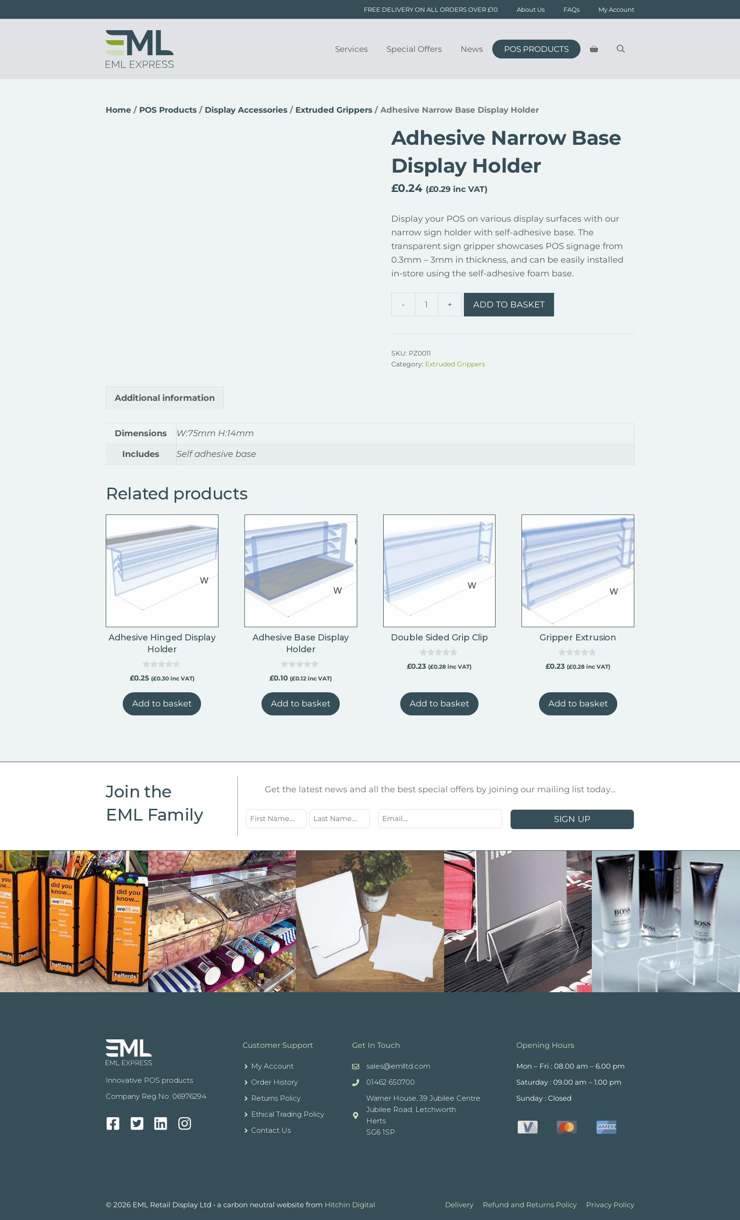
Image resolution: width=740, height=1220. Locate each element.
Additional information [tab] (165, 398)
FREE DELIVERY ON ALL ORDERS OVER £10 (431, 9)
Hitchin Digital (350, 1204)
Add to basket (509, 304)
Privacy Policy (610, 1204)
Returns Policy (276, 1098)
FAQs (571, 9)
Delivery (459, 1204)
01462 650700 (390, 1082)
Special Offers (414, 49)
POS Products (536, 49)
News (472, 49)
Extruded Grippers (333, 110)
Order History (274, 1082)
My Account (616, 9)
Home (118, 110)
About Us (531, 9)
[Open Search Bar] (620, 49)
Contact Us (271, 1130)
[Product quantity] (426, 304)
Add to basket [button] (162, 703)
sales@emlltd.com (398, 1066)
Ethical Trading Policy (287, 1114)
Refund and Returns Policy (530, 1204)
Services (351, 49)
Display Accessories (246, 110)
